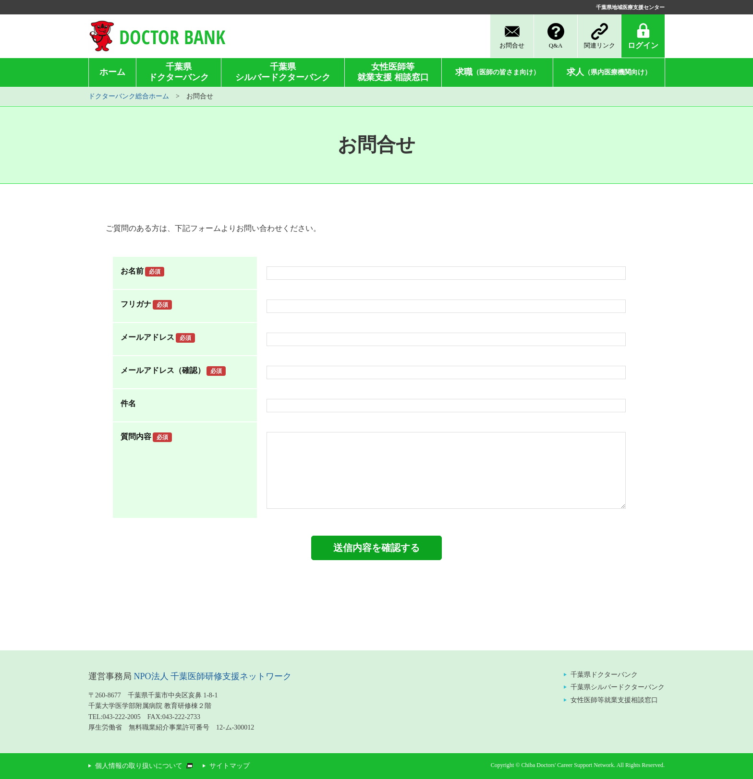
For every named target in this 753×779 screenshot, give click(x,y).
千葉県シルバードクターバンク (282, 72)
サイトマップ (229, 765)
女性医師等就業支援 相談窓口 (393, 72)
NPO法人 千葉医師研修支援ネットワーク (213, 676)
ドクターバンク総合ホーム (128, 96)
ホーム (112, 72)
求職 (497, 72)
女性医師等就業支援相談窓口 (614, 700)
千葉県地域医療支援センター (630, 7)
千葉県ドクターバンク (178, 72)
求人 (609, 72)
